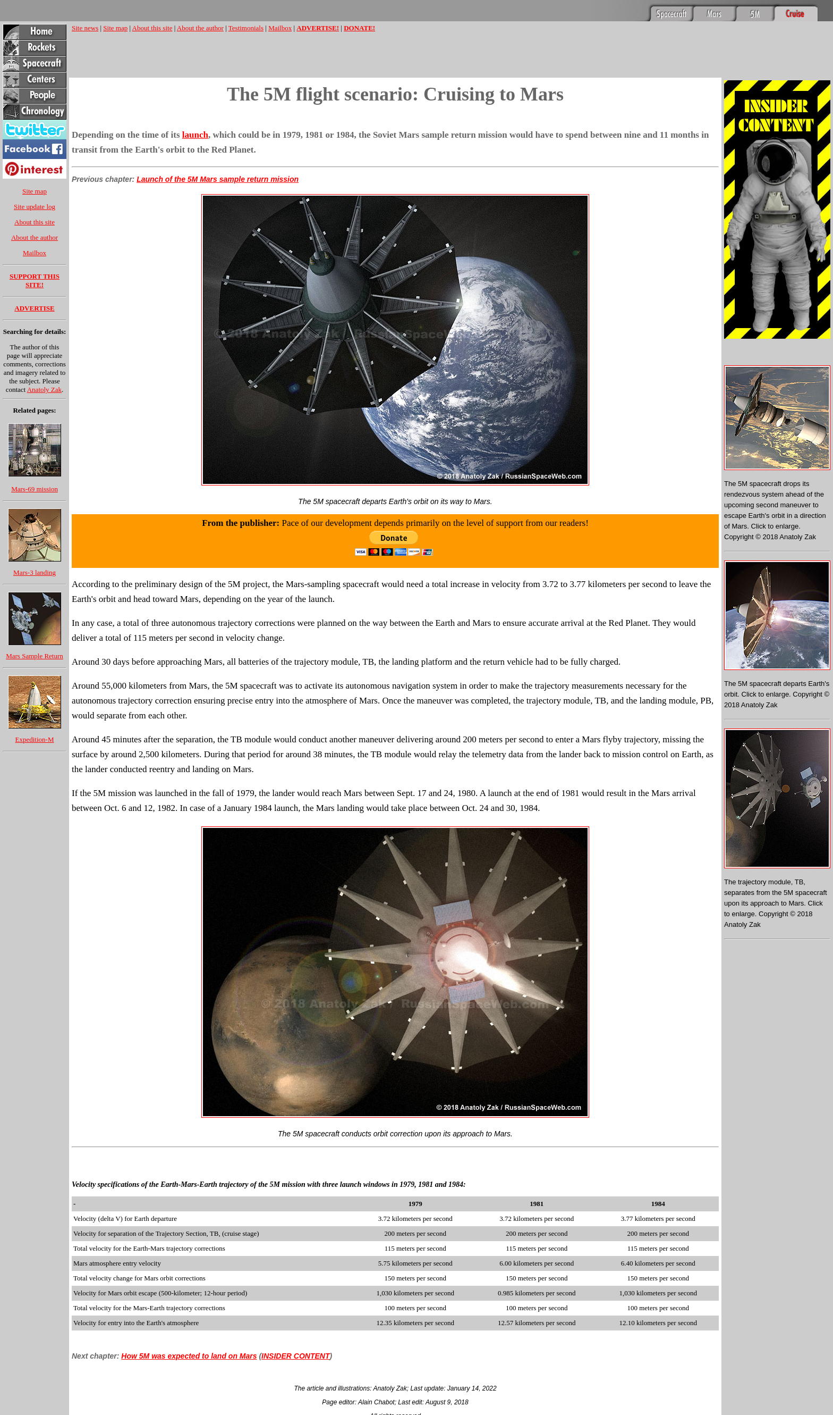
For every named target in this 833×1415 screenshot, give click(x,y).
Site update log (34, 207)
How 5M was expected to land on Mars (189, 1356)
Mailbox (34, 253)
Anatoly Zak (44, 389)
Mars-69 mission (34, 489)
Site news (85, 28)
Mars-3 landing (34, 572)
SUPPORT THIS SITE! (35, 280)
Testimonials (246, 28)
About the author (34, 237)
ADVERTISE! (317, 28)
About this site (34, 222)
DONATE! (359, 28)
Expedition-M (34, 739)
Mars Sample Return (34, 656)
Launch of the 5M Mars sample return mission (218, 179)
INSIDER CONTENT (295, 1356)
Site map (34, 191)
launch (195, 135)
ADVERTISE (34, 308)
